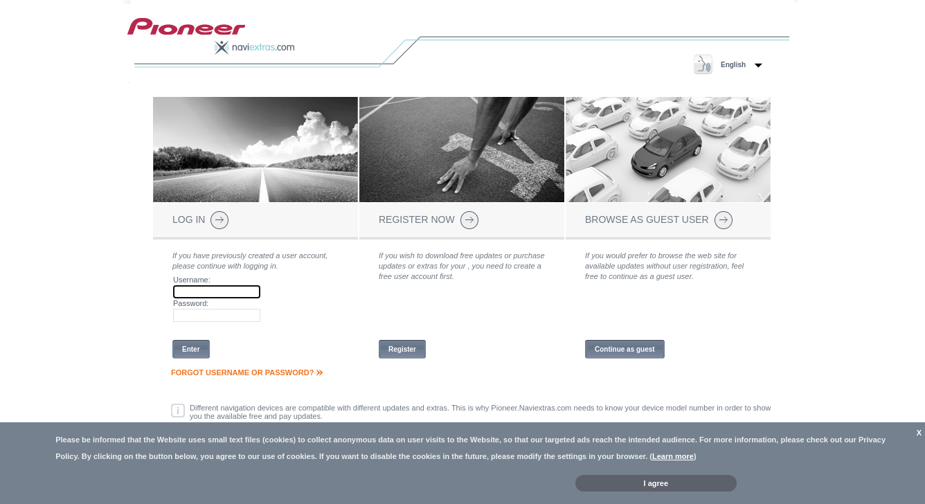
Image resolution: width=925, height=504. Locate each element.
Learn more (673, 456)
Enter (191, 349)
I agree (656, 483)
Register (402, 349)
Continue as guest (625, 349)
